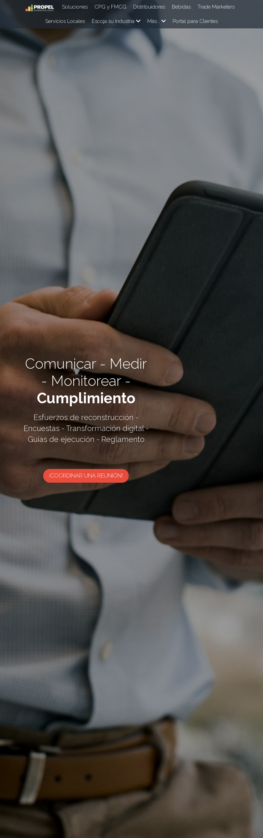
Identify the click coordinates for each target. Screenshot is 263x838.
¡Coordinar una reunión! (131, 461)
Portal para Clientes (195, 21)
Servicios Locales (65, 21)
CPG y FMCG (110, 7)
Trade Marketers (216, 7)
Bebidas (181, 7)
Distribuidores (149, 7)
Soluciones (75, 7)
